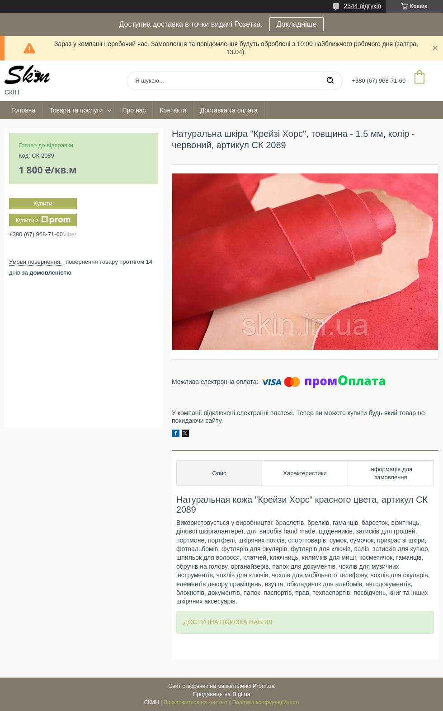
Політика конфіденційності (265, 702)
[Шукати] (330, 81)
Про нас (134, 110)
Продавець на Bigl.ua (221, 694)
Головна (23, 110)
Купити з (42, 220)
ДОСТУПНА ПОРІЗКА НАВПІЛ (228, 622)
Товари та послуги (76, 110)
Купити (42, 203)
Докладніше (297, 24)
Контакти (173, 110)
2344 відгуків (362, 5)
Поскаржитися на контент (195, 702)
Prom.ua (264, 686)
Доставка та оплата (229, 110)
